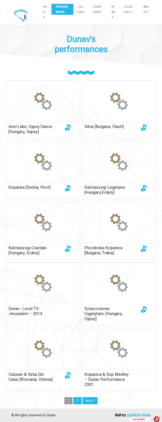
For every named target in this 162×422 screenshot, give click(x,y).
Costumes (128, 9)
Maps (113, 11)
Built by (133, 415)
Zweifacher (97, 9)
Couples (81, 9)
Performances (62, 9)
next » (90, 400)
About (146, 9)
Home (45, 11)
